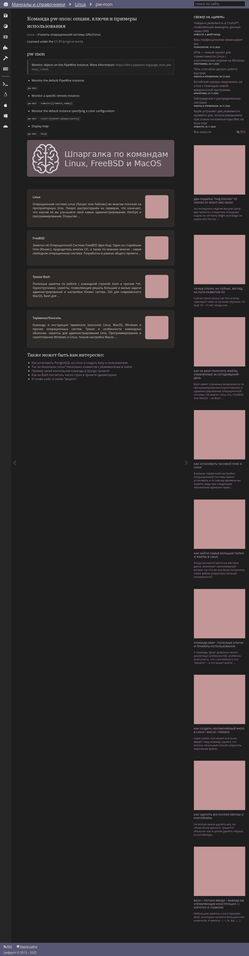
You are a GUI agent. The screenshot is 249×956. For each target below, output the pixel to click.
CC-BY (58, 47)
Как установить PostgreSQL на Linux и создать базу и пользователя (82, 367)
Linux (80, 4)
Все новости (202, 131)
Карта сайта (27, 944)
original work (73, 47)
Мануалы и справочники (38, 4)
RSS (241, 131)
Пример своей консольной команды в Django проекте (73, 375)
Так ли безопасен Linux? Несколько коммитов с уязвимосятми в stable (84, 371)
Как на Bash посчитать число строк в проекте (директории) (76, 379)
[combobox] (219, 3)
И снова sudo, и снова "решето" (57, 383)
